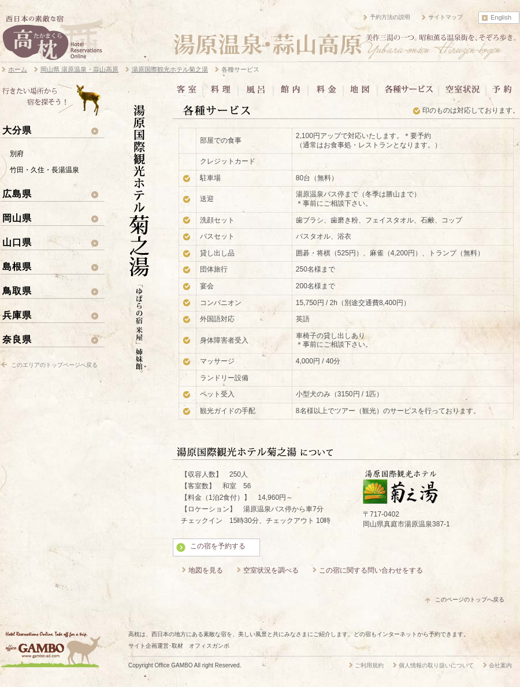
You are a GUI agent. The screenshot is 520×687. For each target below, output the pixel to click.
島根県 (17, 266)
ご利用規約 (369, 665)
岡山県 (17, 217)
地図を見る (205, 570)
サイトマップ (445, 17)
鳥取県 (17, 290)
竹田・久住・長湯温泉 (44, 170)
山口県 (17, 242)
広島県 (17, 193)
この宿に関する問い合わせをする (371, 570)
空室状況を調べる (271, 570)
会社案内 (500, 665)
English (501, 17)
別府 (17, 154)
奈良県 (17, 339)
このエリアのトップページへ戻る (54, 365)
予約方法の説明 (390, 17)
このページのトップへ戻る (469, 599)
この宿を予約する (218, 546)
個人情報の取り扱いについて (436, 665)
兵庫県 (17, 315)
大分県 (17, 130)
